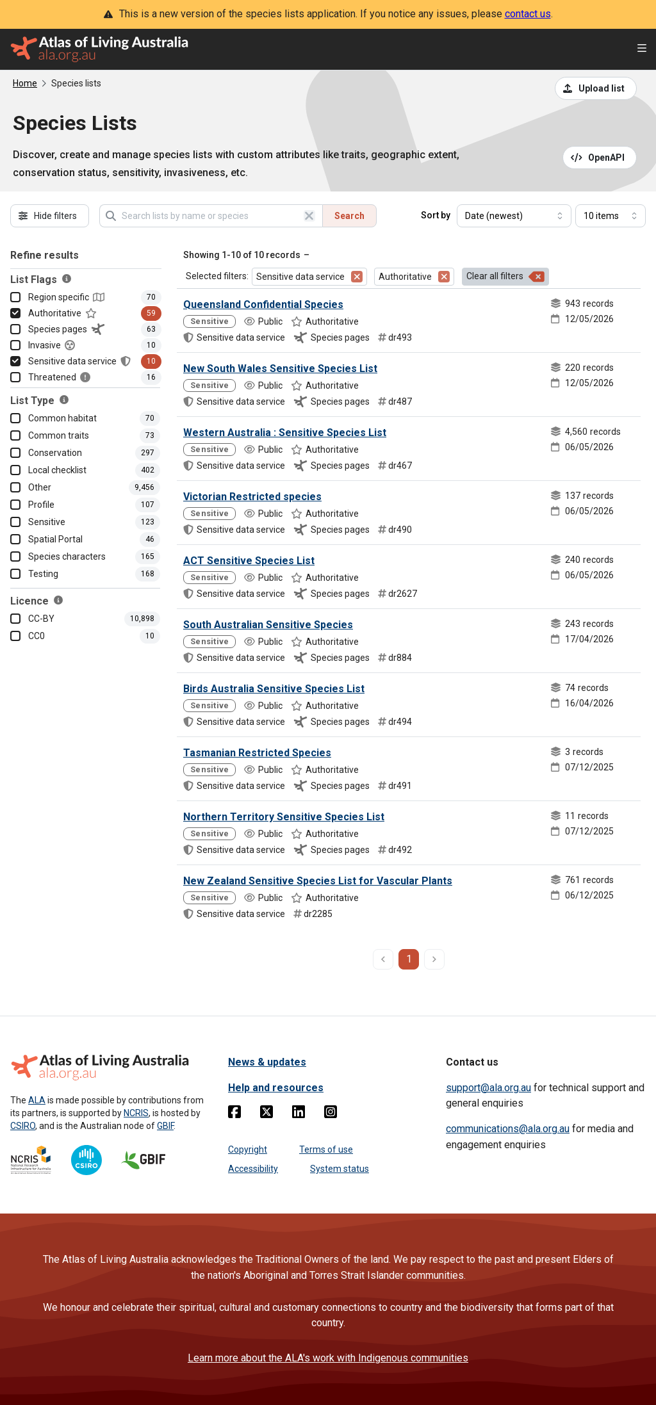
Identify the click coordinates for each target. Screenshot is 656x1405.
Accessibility (253, 1169)
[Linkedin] (298, 1114)
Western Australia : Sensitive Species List (284, 432)
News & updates (267, 1062)
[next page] (434, 959)
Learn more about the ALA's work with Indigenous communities (328, 1358)
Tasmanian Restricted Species (257, 753)
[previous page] (383, 959)
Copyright (247, 1149)
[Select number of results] (610, 215)
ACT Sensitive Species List (249, 561)
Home (25, 83)
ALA (36, 1100)
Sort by (435, 215)
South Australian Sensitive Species (268, 625)
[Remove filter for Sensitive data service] (357, 276)
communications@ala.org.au (508, 1129)
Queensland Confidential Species (263, 304)
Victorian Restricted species (252, 497)
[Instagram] (330, 1114)
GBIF (165, 1126)
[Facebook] (234, 1114)
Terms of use (326, 1149)
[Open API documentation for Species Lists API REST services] (599, 157)
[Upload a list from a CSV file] (596, 88)
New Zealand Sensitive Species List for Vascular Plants (317, 881)
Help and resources (276, 1088)
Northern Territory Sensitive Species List (283, 817)
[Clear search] (309, 216)
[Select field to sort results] (514, 215)
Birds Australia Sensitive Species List (274, 689)
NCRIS (136, 1113)
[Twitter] (266, 1114)
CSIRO (22, 1126)
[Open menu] (641, 50)
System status (339, 1169)
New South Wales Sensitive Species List (280, 368)
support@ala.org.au (488, 1088)
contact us (528, 14)
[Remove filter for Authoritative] (444, 276)
